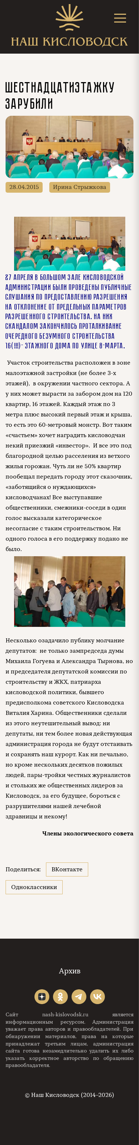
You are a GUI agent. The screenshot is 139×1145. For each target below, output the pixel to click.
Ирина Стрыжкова (79, 187)
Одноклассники (34, 887)
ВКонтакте (67, 869)
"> (41, 996)
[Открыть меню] (120, 18)
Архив (69, 971)
